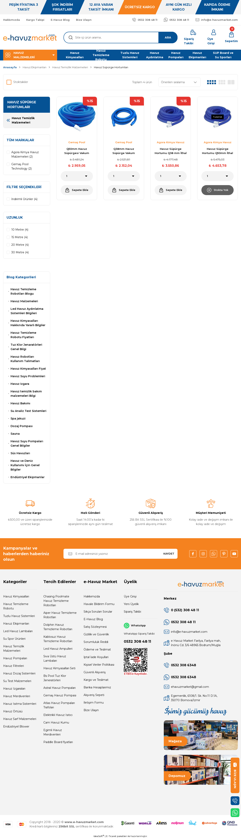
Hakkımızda (92, 596)
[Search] (120, 37)
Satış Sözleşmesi (95, 627)
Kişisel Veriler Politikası (99, 664)
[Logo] (30, 37)
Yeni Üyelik (131, 604)
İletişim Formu (94, 702)
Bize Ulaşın (91, 710)
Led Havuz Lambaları (18, 631)
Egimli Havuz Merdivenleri (52, 732)
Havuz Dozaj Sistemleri (19, 673)
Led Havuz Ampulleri (57, 648)
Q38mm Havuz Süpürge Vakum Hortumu (123, 151)
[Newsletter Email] (120, 554)
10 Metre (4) (19, 229)
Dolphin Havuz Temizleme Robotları (57, 627)
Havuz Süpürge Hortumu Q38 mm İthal (171, 151)
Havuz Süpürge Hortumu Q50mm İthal (217, 151)
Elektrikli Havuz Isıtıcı (57, 715)
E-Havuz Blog (93, 619)
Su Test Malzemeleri (17, 681)
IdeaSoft (99, 836)
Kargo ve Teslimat (96, 680)
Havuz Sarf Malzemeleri (19, 719)
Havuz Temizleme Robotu (15, 606)
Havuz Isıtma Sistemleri (19, 704)
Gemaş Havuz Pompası (59, 695)
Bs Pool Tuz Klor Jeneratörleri (54, 678)
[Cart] (231, 37)
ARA (168, 37)
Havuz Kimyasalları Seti (59, 668)
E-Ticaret (111, 836)
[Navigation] (30, 55)
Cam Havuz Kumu (56, 722)
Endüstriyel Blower (16, 726)
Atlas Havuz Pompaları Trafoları (59, 705)
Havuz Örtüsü (12, 711)
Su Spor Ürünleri (14, 639)
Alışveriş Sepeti (94, 695)
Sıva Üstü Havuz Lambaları (54, 658)
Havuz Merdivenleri (16, 696)
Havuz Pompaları (15, 658)
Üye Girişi (130, 596)
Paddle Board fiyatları (58, 742)
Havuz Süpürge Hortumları (111, 67)
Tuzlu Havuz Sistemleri (19, 616)
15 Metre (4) (19, 237)
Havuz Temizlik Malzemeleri (13, 648)
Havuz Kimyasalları (16, 596)
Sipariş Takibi (132, 611)
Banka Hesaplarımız (97, 687)
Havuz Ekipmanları (16, 623)
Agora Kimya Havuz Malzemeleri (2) (25, 154)
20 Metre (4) (20, 245)
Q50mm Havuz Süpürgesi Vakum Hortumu (76, 151)
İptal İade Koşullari (96, 657)
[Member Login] (213, 37)
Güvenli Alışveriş (95, 672)
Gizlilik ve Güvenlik (96, 634)
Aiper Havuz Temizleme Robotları (60, 615)
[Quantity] (77, 176)
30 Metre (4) (20, 252)
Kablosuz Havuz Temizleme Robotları (57, 639)
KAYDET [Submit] (168, 553)
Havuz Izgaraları (14, 688)
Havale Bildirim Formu (99, 604)
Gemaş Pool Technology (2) (21, 166)
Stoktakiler (20, 82)
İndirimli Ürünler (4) (24, 199)
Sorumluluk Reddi (96, 642)
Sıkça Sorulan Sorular (98, 611)
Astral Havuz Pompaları (59, 688)
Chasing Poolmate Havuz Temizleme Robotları (56, 601)
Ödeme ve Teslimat (97, 649)
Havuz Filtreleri (13, 666)
